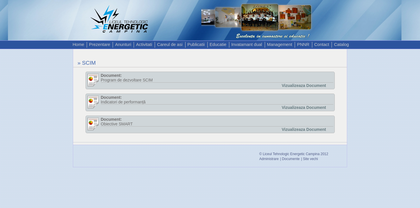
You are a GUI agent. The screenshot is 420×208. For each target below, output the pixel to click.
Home (78, 44)
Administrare (269, 159)
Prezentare (99, 44)
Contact (321, 44)
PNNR (303, 44)
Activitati (144, 44)
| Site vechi (309, 159)
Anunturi (123, 44)
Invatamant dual (246, 44)
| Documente (290, 159)
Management (279, 44)
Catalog (341, 44)
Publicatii (196, 44)
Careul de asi (169, 44)
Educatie (218, 44)
